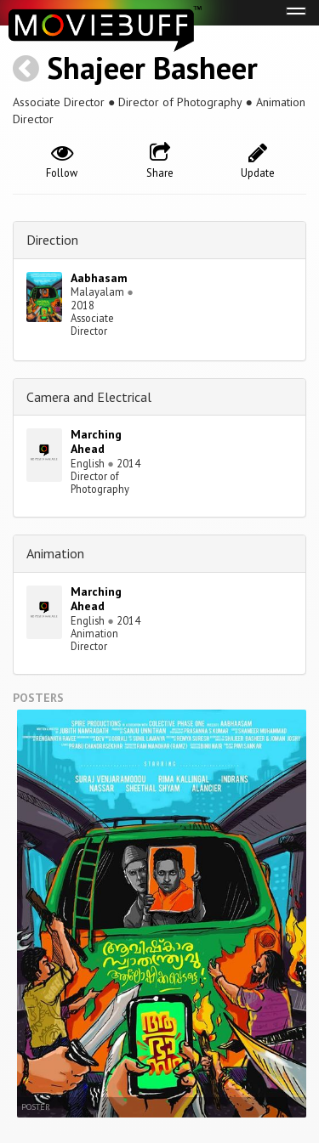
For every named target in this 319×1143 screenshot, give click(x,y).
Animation (55, 553)
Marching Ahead (96, 441)
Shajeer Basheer (152, 68)
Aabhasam (99, 278)
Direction (52, 239)
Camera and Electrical (88, 396)
